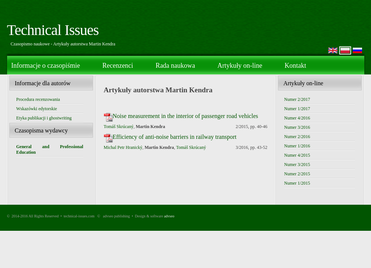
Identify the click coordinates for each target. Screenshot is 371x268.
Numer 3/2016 (297, 127)
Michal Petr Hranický (123, 147)
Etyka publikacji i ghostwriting (44, 118)
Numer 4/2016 (297, 118)
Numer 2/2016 (297, 136)
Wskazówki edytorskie (36, 108)
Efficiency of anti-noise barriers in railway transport (175, 137)
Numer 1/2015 (297, 183)
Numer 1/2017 (297, 108)
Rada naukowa (175, 65)
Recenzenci (117, 65)
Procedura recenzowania (38, 99)
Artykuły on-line (239, 65)
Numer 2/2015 (297, 173)
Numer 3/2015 (297, 164)
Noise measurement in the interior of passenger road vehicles (185, 116)
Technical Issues (53, 30)
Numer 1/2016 (297, 146)
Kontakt (295, 65)
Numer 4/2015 (297, 155)
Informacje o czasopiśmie (45, 65)
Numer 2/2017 (297, 99)
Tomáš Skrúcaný (119, 126)
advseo (169, 216)
